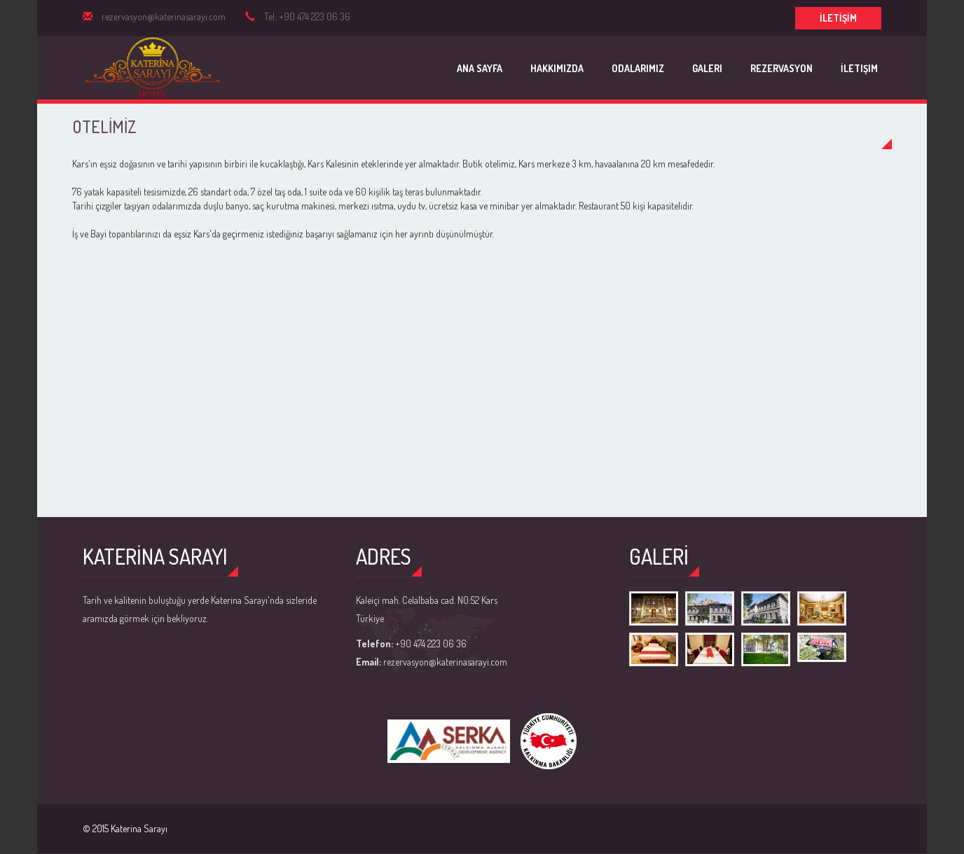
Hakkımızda (557, 68)
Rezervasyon (781, 68)
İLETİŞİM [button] (838, 18)
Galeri (707, 68)
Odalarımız (638, 68)
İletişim (859, 68)
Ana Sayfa (479, 68)
